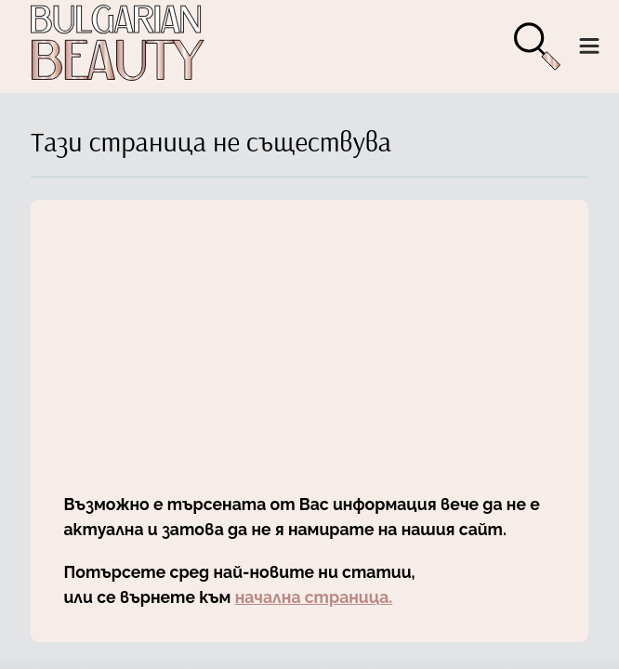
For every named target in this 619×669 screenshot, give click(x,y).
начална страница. (314, 597)
